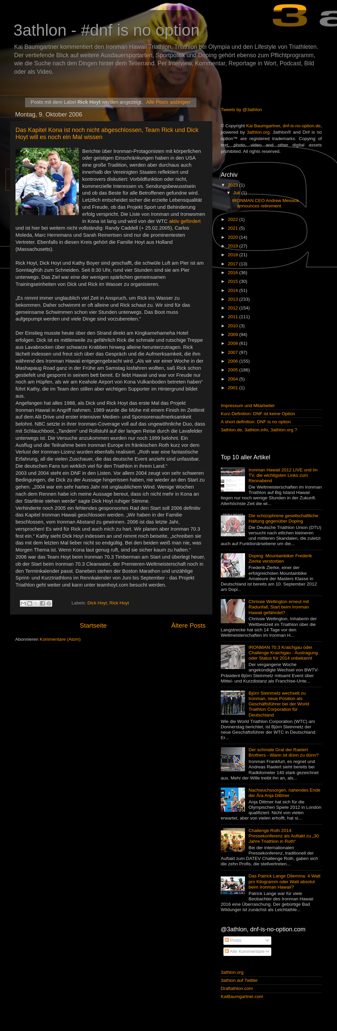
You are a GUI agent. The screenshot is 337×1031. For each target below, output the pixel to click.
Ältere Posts (188, 625)
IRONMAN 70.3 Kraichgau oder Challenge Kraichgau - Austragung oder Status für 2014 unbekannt (283, 653)
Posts (233, 940)
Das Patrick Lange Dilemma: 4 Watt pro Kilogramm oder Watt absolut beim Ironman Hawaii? (284, 881)
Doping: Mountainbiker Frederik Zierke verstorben (280, 558)
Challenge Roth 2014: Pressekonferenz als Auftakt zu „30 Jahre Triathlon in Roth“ (283, 836)
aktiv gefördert (185, 221)
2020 (233, 237)
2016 (233, 272)
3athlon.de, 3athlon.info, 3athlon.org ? (259, 429)
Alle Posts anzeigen (168, 102)
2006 (233, 361)
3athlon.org (258, 132)
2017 (233, 263)
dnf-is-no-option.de (302, 125)
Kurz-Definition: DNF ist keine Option (258, 413)
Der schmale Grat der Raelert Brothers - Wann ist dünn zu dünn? (283, 752)
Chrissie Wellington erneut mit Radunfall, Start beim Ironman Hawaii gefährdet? (278, 607)
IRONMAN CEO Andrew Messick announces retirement (265, 203)
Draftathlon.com (237, 988)
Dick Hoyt (97, 603)
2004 (233, 378)
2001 (233, 387)
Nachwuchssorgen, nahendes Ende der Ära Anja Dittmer (284, 793)
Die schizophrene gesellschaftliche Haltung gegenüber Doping (283, 518)
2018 (233, 254)
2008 (233, 343)
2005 (233, 369)
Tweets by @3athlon (241, 109)
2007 (233, 352)
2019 (233, 245)
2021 (233, 228)
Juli (237, 192)
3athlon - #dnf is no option (106, 30)
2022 (233, 219)
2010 (233, 325)
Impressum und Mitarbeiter (248, 405)
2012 (233, 307)
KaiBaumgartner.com (242, 996)
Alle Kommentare (245, 951)
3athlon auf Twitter (239, 980)
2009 (233, 334)
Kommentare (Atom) (60, 639)
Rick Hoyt (119, 603)
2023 (233, 185)
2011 (233, 316)
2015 (233, 281)
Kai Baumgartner (263, 125)
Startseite (93, 625)
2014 (233, 290)
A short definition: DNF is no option (256, 421)
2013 (233, 299)
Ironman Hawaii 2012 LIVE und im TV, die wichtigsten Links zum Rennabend (282, 475)
